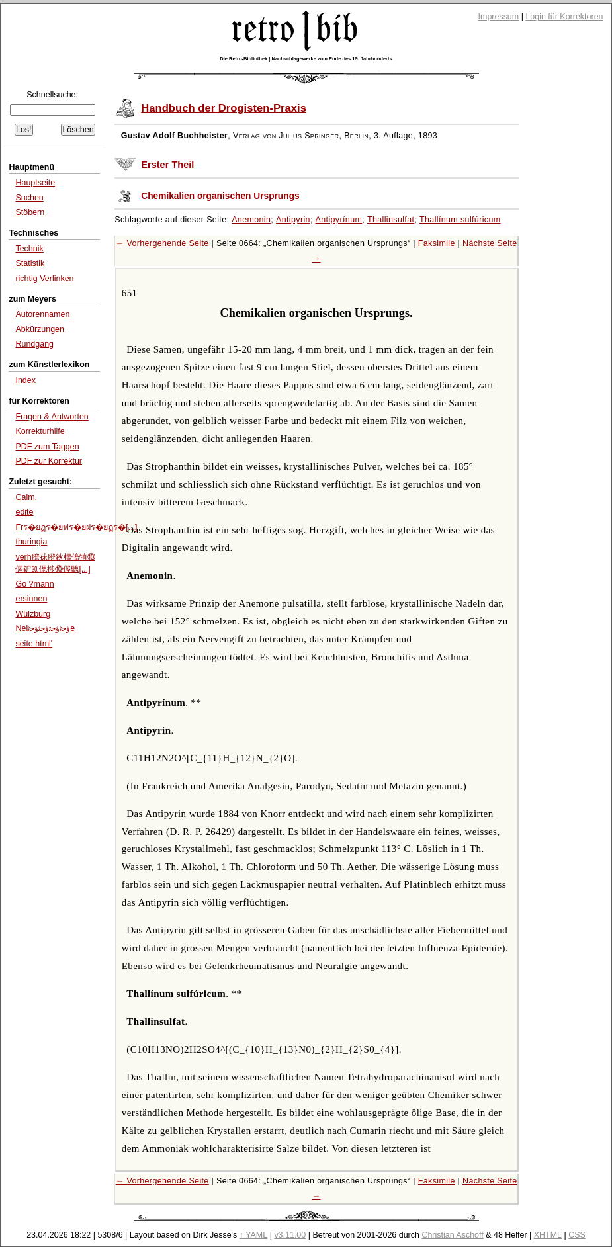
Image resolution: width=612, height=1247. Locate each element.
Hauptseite (35, 182)
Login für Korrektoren (564, 16)
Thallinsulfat (390, 219)
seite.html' (33, 643)
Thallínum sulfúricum (460, 219)
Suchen (29, 197)
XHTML (548, 1235)
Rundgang (34, 344)
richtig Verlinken (44, 278)
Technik (29, 248)
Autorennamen (42, 314)
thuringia (31, 541)
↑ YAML (254, 1235)
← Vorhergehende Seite (162, 243)
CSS (577, 1235)
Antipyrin (293, 219)
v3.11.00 (290, 1235)
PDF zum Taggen (47, 446)
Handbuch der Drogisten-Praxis (223, 108)
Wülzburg (32, 614)
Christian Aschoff (452, 1235)
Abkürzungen (39, 329)
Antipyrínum (339, 219)
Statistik (29, 263)
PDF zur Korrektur (48, 461)
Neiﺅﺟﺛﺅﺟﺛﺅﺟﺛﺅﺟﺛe (45, 628)
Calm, (26, 497)
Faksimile (436, 243)
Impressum (498, 16)
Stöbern (29, 212)
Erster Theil (167, 164)
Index (25, 380)
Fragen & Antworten (51, 416)
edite (24, 512)
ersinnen (31, 598)
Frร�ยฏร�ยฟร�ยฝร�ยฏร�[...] (76, 527)
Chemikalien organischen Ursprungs (220, 196)
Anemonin (251, 219)
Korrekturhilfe (39, 431)
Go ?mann (34, 584)
